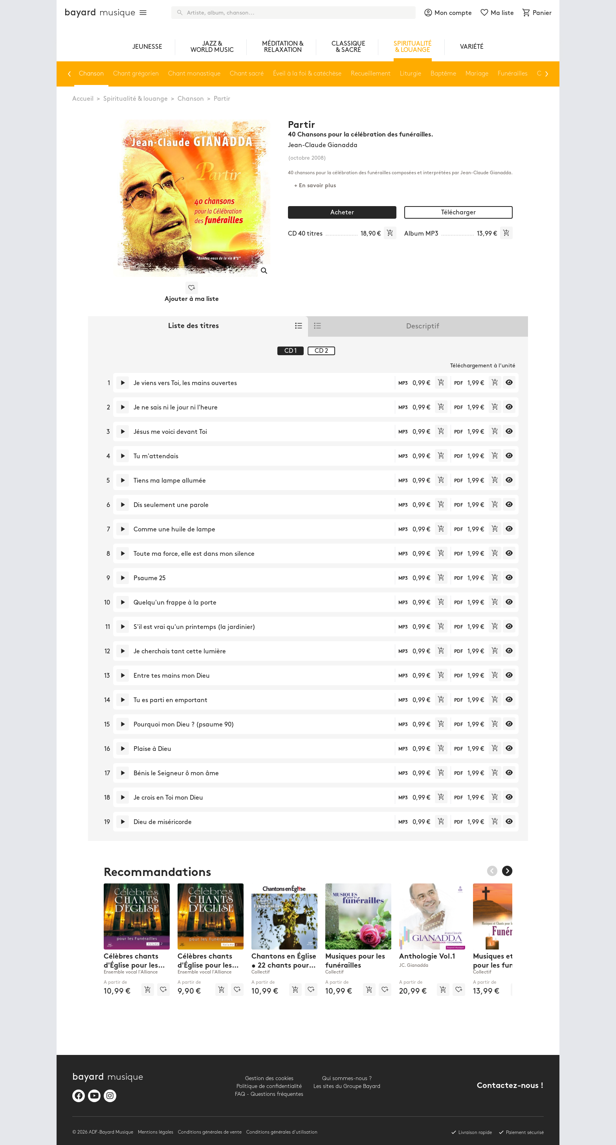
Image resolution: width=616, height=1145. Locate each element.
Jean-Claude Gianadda (323, 145)
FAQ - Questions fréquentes (269, 1094)
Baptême (443, 74)
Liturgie (410, 74)
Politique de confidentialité (269, 1086)
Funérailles (513, 74)
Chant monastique (194, 74)
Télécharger (458, 213)
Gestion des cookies (269, 1078)
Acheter (342, 213)
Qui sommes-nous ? (347, 1078)
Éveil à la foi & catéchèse (307, 74)
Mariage (477, 74)
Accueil (83, 99)
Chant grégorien (136, 74)
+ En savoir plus (315, 185)
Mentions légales (155, 1132)
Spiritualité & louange (135, 99)
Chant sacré (247, 74)
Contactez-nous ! (510, 1086)
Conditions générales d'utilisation (281, 1132)
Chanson (191, 99)
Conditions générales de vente (210, 1132)
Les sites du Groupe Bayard (347, 1086)
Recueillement (370, 74)
